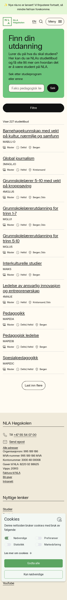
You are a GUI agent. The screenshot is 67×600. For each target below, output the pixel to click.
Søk (52, 88)
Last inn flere (33, 385)
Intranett (8, 481)
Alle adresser (10, 447)
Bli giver (7, 477)
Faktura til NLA (11, 472)
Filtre (33, 108)
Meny (55, 21)
